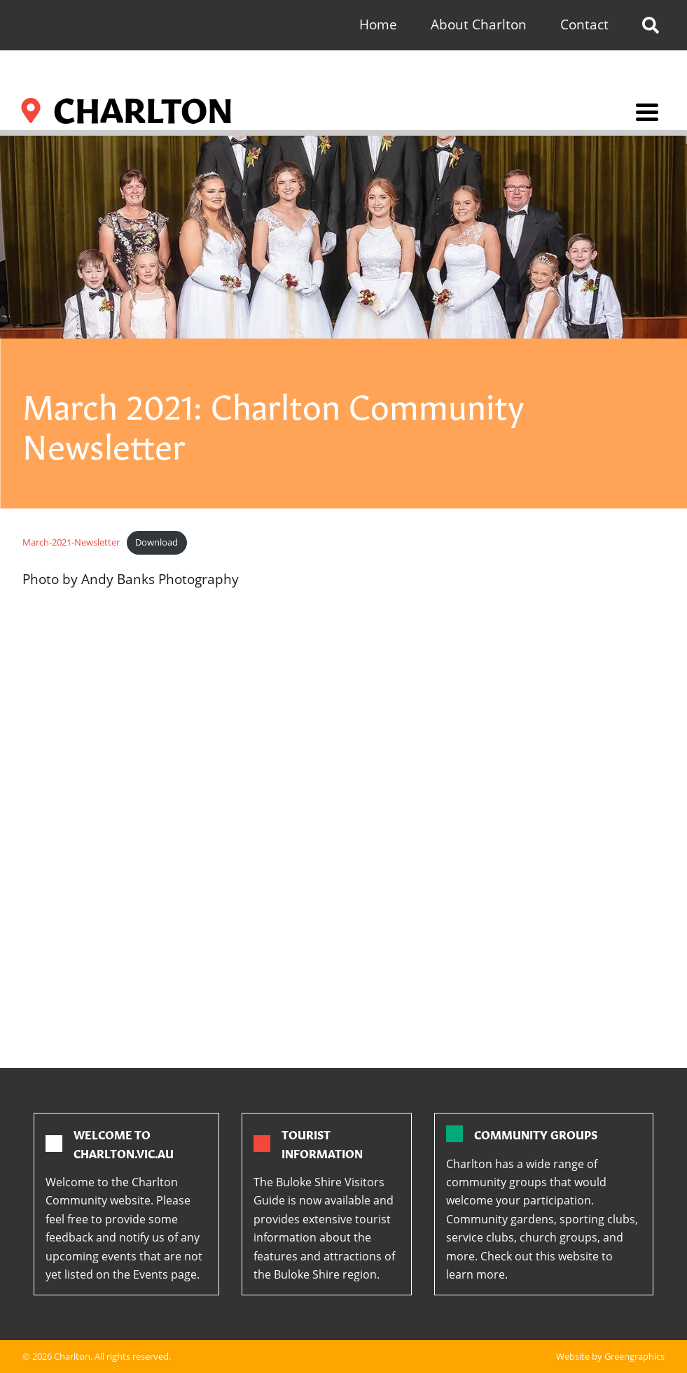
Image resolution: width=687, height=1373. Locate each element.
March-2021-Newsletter (71, 542)
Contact (584, 24)
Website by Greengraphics (610, 1356)
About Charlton (479, 24)
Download (156, 542)
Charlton (72, 1356)
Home (378, 24)
